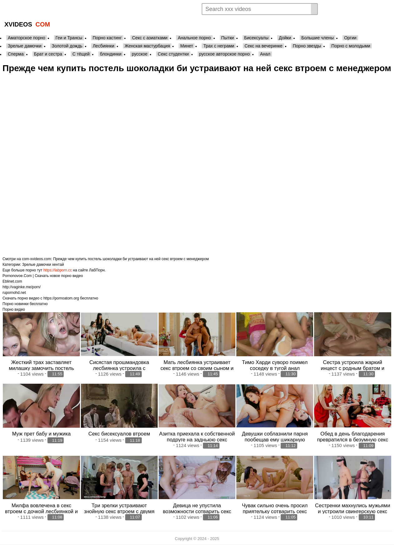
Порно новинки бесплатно (25, 304)
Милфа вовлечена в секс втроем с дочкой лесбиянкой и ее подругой (41, 511)
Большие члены (317, 37)
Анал (265, 53)
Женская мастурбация (147, 45)
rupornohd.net (14, 292)
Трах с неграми (218, 45)
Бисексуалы (256, 37)
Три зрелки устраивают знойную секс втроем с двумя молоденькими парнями (119, 511)
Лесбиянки (103, 45)
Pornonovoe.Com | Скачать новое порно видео (42, 276)
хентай (58, 264)
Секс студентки (173, 53)
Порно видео (13, 309)
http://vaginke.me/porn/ (21, 287)
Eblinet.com (12, 281)
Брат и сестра (48, 53)
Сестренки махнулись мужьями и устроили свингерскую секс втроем (352, 511)
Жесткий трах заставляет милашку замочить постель (41, 365)
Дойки (285, 37)
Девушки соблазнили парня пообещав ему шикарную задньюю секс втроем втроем (274, 439)
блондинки (110, 53)
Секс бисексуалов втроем (119, 433)
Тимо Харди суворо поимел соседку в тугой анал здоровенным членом (275, 368)
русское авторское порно (224, 53)
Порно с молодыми (350, 45)
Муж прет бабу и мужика (41, 433)
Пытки (227, 37)
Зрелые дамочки (25, 45)
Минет (186, 45)
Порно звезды (307, 45)
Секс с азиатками (149, 37)
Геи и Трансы (69, 37)
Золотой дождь (67, 45)
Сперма (16, 53)
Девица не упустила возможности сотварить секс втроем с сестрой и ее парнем (197, 511)
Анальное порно (194, 37)
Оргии (350, 37)
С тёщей (81, 53)
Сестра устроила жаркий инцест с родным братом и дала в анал (353, 368)
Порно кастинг (107, 37)
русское (139, 53)
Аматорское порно (26, 37)
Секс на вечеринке (263, 45)
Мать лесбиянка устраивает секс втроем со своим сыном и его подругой (197, 368)
